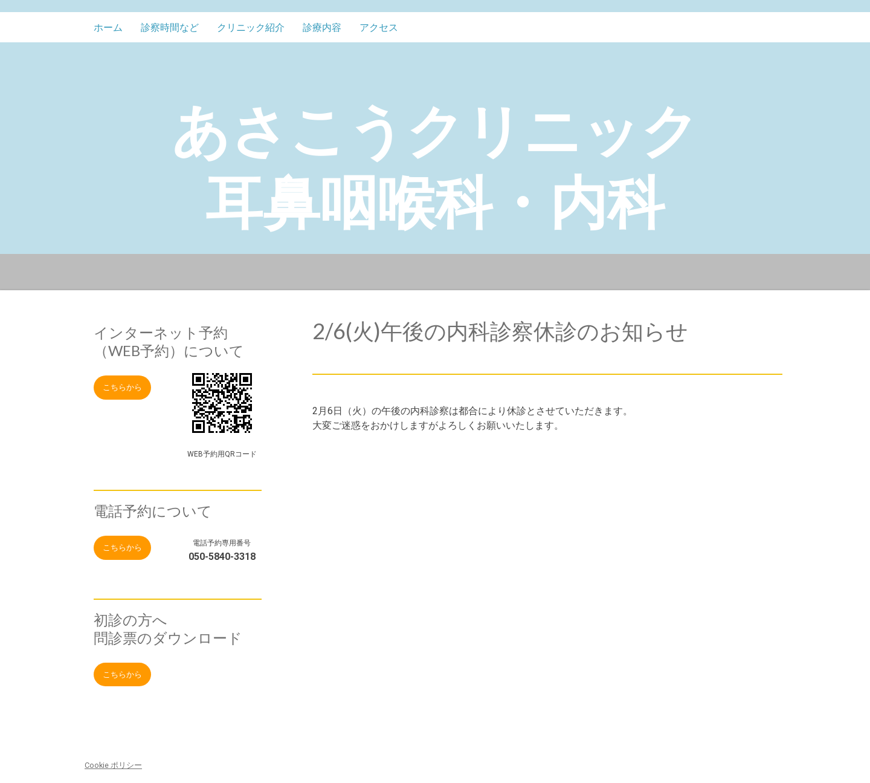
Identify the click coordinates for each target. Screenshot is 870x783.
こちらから (122, 387)
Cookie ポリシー (113, 765)
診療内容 (322, 27)
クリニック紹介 (251, 27)
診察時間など (170, 27)
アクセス (378, 27)
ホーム (108, 27)
